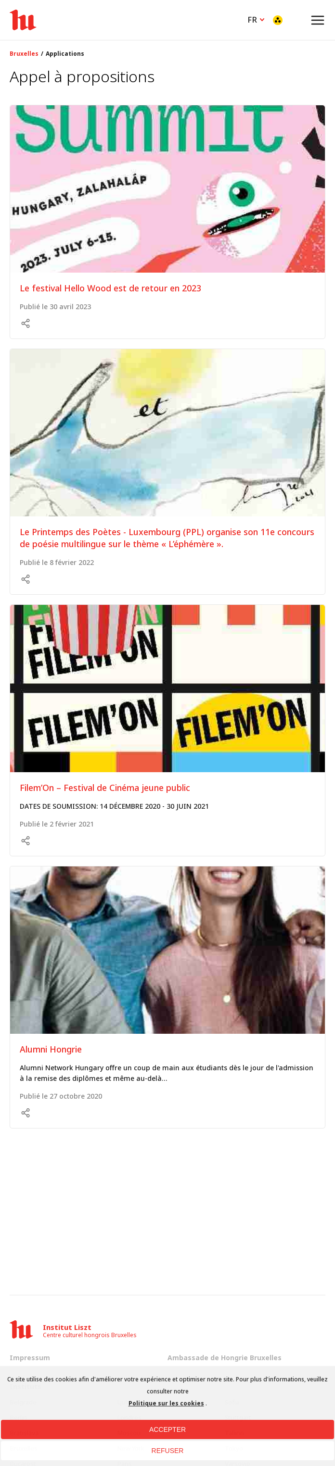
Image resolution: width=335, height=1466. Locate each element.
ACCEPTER (167, 1429)
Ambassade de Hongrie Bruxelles (225, 1357)
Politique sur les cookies (166, 1403)
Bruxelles (24, 54)
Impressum (30, 1357)
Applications (65, 54)
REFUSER (168, 1450)
